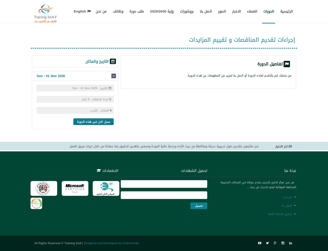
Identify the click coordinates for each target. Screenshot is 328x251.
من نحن (101, 11)
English (82, 11)
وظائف (118, 11)
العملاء (252, 11)
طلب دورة (136, 11)
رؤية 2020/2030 (162, 11)
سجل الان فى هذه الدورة (93, 122)
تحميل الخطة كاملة (280, 214)
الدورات (268, 11)
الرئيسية (286, 11)
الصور (222, 11)
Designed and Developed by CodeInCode (111, 243)
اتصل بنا (206, 11)
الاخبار (236, 11)
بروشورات (187, 11)
